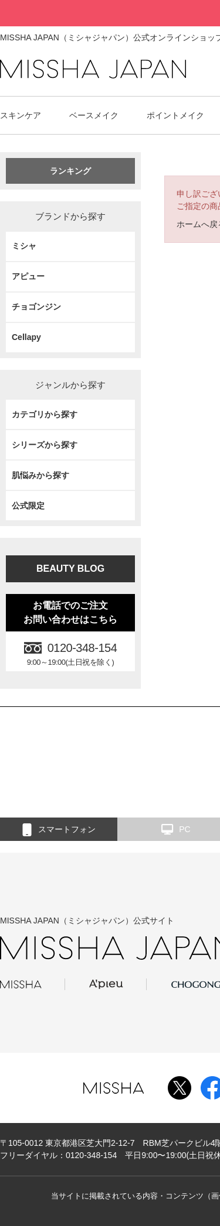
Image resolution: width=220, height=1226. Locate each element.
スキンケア (20, 115)
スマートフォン (59, 829)
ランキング (70, 171)
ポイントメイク (175, 115)
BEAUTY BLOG (70, 568)
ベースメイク (94, 115)
